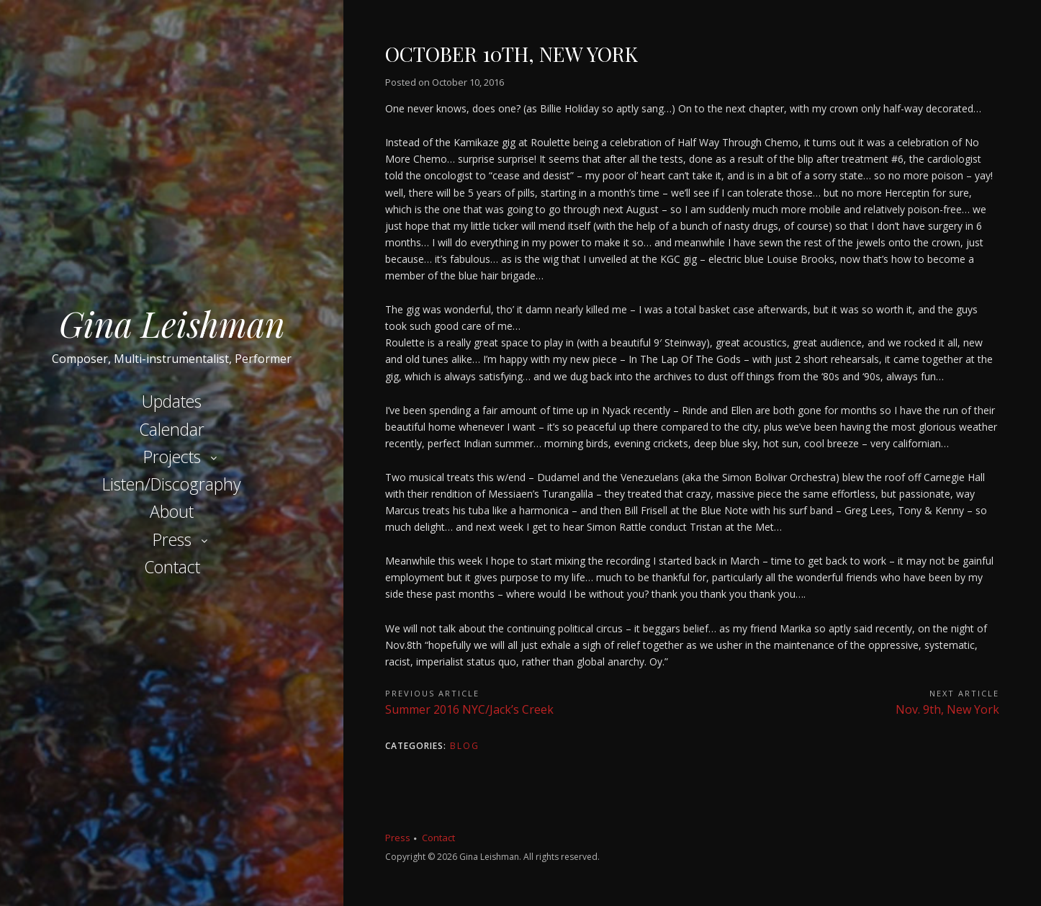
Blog (464, 746)
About (172, 511)
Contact (172, 566)
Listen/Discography (171, 483)
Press (172, 539)
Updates (172, 401)
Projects (172, 456)
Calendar (171, 429)
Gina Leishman (172, 323)
